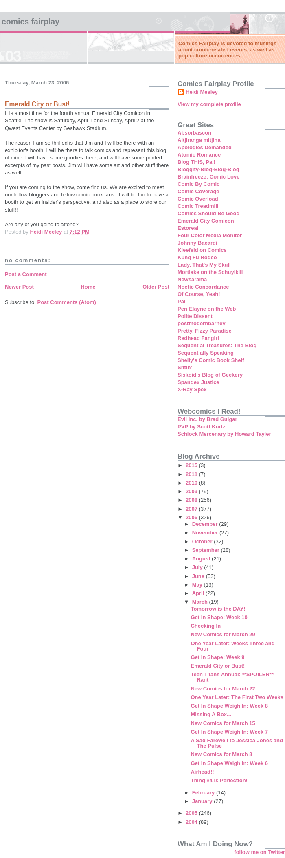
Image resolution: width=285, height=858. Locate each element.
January (203, 801)
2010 (192, 483)
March (200, 602)
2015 (192, 465)
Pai (182, 301)
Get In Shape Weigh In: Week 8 (229, 706)
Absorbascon (194, 133)
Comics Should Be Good (208, 213)
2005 (192, 813)
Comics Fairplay (30, 21)
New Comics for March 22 (223, 689)
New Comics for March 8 (221, 754)
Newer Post (19, 287)
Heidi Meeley (202, 92)
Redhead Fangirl (198, 338)
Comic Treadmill (198, 206)
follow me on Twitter (259, 852)
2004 (192, 822)
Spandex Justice (198, 382)
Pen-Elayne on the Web (207, 309)
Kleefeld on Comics (202, 250)
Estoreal (188, 228)
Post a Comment (26, 274)
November (205, 532)
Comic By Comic (198, 184)
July (198, 567)
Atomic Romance (199, 155)
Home (88, 287)
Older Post (155, 287)
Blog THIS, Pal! (196, 162)
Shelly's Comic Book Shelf (211, 360)
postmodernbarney (202, 323)
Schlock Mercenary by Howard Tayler (224, 434)
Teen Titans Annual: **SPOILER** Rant (232, 677)
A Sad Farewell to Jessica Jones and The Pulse (237, 743)
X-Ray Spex (192, 389)
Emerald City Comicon (206, 221)
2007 (192, 509)
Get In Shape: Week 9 (217, 657)
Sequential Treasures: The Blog (217, 345)
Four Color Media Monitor (210, 235)
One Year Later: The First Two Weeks (237, 697)
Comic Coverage (198, 191)
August (202, 559)
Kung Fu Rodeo (197, 257)
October (203, 541)
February (204, 793)
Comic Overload (198, 199)
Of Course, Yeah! (199, 294)
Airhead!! (202, 772)
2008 (192, 500)
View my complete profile (209, 104)
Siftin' (185, 367)
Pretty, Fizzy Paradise (205, 331)
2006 (192, 517)
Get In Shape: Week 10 (219, 617)
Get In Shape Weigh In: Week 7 (229, 732)
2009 (192, 491)
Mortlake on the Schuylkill (210, 272)
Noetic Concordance (203, 287)
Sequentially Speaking (206, 353)
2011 (192, 474)
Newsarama (192, 279)
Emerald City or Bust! (218, 666)
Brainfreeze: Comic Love (208, 177)
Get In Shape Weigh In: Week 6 (229, 763)
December (205, 524)
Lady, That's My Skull (204, 265)
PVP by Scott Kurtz (202, 426)
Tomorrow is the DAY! (218, 609)
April (199, 593)
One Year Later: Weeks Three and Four (232, 646)
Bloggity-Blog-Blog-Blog (208, 169)
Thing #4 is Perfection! (219, 780)
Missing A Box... (211, 714)
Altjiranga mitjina (199, 140)
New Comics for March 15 (223, 723)
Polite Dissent (195, 316)
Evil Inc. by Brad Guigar (207, 419)
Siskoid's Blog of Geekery (210, 375)
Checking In (206, 626)
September (206, 550)
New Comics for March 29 (223, 634)
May (198, 585)
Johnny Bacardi (197, 243)
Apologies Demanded (205, 147)
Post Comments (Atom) (66, 302)
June (199, 576)
